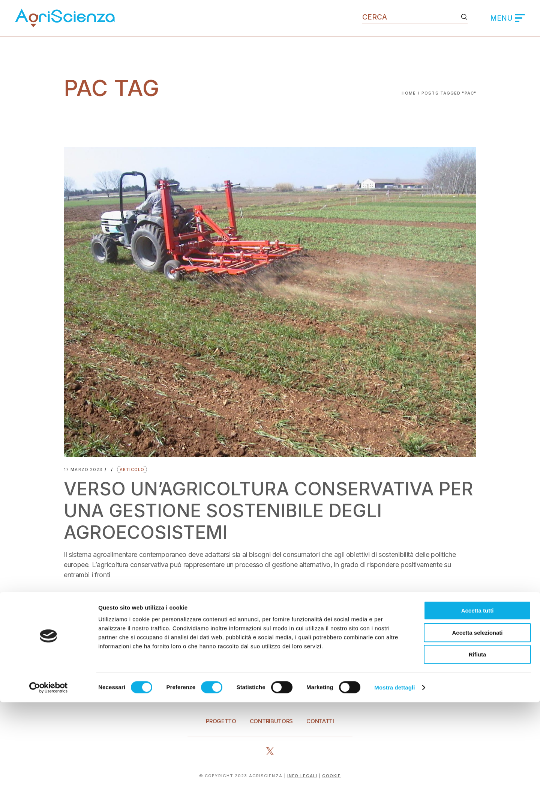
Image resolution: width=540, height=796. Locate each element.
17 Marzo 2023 (83, 470)
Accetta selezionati (477, 726)
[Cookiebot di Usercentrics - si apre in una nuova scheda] (48, 781)
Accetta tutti (477, 704)
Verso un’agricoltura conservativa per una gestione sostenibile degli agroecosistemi (253, 510)
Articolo (132, 469)
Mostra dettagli (394, 781)
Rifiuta (477, 748)
